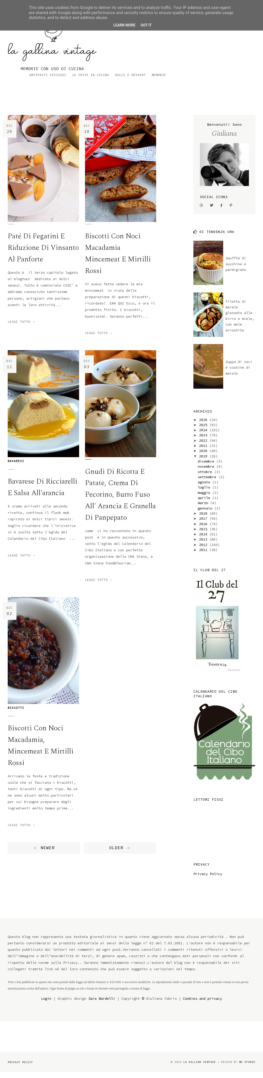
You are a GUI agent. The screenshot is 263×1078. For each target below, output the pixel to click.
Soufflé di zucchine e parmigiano (236, 269)
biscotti (16, 713)
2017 (204, 524)
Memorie (248, 48)
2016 (204, 529)
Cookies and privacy (202, 1004)
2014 (204, 539)
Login (46, 1004)
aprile (205, 503)
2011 (204, 555)
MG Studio (247, 1067)
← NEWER (44, 853)
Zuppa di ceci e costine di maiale (239, 373)
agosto (205, 487)
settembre (208, 482)
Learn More (124, 25)
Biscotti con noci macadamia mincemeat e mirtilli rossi (118, 259)
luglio (205, 493)
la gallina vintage (199, 1067)
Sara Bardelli (101, 1004)
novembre (207, 472)
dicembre (207, 467)
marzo (204, 508)
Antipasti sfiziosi (136, 48)
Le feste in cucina (179, 48)
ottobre (206, 477)
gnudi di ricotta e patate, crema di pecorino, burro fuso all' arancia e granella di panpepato (120, 500)
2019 (204, 461)
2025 (204, 430)
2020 (204, 456)
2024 (204, 435)
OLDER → (119, 853)
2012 (204, 550)
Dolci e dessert (219, 48)
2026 (204, 425)
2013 (204, 545)
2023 (204, 440)
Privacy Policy (207, 879)
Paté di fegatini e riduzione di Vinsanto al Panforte (43, 253)
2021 (204, 451)
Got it (146, 25)
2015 (204, 534)
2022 (204, 446)
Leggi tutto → (22, 327)
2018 (204, 519)
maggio (205, 498)
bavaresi (16, 466)
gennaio (206, 513)
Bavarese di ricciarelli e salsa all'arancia (43, 493)
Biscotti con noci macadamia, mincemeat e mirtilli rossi (41, 751)
